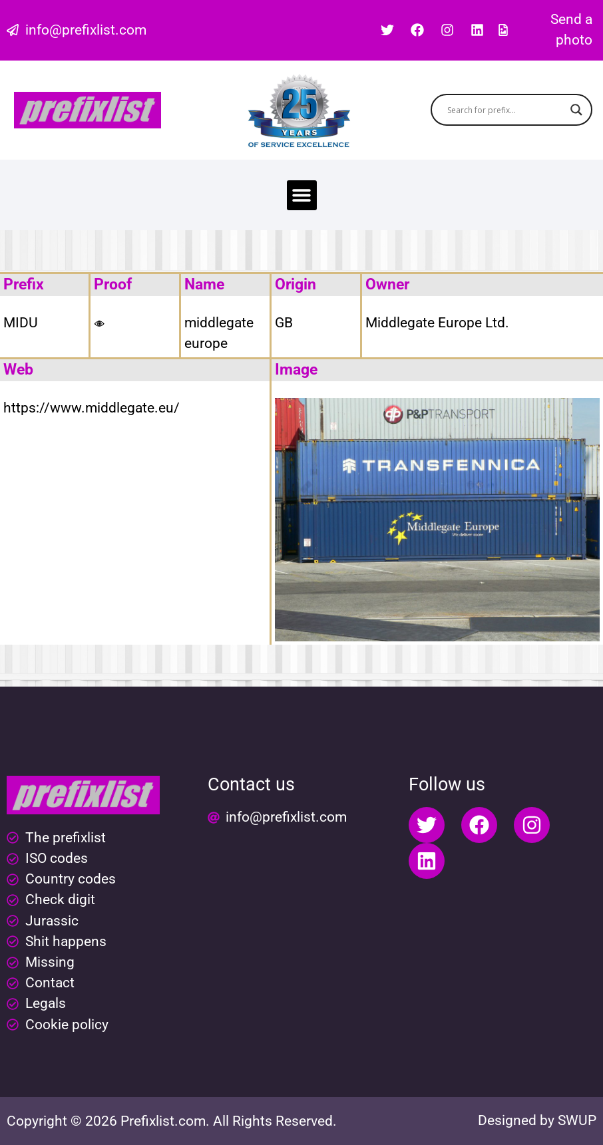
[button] (302, 195)
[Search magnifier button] (576, 109)
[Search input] (505, 109)
